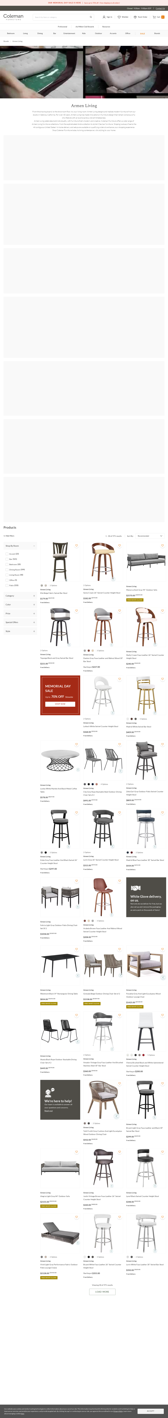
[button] (107, 17)
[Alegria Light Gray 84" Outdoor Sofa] (60, 1188)
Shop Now (60, 700)
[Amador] (115, 329)
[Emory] (115, 163)
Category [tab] (10, 591)
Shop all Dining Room (84, 308)
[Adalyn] (22, 329)
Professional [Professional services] (62, 27)
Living (25, 33)
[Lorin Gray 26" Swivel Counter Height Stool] (103, 852)
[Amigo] (53, 163)
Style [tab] (8, 627)
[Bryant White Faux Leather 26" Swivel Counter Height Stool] (103, 1257)
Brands (157, 33)
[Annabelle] (53, 220)
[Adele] (53, 329)
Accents (113, 33)
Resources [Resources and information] (106, 27)
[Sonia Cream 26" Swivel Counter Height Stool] (103, 585)
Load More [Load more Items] (102, 1288)
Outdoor (98, 33)
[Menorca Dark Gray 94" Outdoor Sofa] (146, 582)
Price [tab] (8, 609)
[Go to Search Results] (91, 17)
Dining (40, 33)
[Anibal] (145, 443)
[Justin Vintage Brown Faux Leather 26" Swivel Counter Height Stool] (103, 1188)
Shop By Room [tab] (12, 542)
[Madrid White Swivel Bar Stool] (146, 719)
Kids (84, 33)
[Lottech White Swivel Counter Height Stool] (103, 718)
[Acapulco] (22, 386)
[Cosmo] (84, 163)
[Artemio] (22, 273)
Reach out (48, 1107)
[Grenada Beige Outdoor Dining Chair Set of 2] (103, 986)
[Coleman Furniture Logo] (13, 19)
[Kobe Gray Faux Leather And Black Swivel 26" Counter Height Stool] (60, 852)
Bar (54, 33)
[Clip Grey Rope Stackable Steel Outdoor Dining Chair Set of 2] (103, 784)
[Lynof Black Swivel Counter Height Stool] (146, 1188)
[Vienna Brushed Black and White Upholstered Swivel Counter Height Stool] (146, 1055)
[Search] (63, 17)
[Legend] (84, 273)
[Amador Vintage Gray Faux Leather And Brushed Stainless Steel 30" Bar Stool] (103, 1054)
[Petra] (115, 273)
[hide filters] (10, 532)
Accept (150, 1411)
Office (127, 33)
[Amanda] (22, 163)
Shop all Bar (84, 422)
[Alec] (84, 329)
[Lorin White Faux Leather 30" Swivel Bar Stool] (146, 1257)
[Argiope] (115, 386)
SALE (142, 33)
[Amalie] (145, 329)
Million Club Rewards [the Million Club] (84, 27)
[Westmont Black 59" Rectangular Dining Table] (60, 986)
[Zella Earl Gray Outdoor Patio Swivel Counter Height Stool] (146, 784)
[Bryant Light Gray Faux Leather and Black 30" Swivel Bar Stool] (146, 1120)
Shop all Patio (84, 365)
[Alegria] (84, 386)
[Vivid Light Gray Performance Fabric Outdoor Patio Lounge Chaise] (60, 1257)
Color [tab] (8, 600)
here (22, 1414)
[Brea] (115, 220)
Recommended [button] (143, 532)
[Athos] (84, 220)
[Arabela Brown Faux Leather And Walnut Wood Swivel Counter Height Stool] (103, 920)
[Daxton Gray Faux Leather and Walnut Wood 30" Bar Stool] (103, 650)
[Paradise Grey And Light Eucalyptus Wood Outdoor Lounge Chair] (146, 986)
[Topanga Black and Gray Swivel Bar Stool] (60, 650)
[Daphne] (22, 496)
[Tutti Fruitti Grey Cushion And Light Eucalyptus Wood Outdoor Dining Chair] (103, 1123)
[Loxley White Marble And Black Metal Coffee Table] (60, 781)
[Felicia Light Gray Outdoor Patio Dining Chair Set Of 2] (60, 917)
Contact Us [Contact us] (160, 8)
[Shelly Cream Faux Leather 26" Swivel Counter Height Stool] (146, 647)
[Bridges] (53, 273)
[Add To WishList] (76, 541)
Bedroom (11, 33)
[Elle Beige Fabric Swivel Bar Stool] (60, 585)
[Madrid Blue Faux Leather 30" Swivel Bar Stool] (146, 852)
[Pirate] (145, 163)
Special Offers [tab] (12, 618)
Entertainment (69, 33)
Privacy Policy (118, 1411)
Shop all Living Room (84, 199)
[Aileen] (53, 386)
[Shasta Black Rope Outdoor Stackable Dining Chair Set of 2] (60, 1052)
